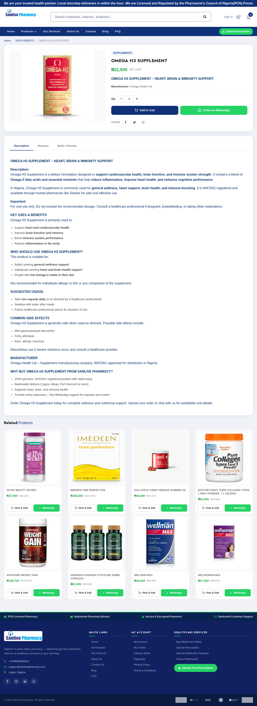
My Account (140, 641)
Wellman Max (143, 575)
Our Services (51, 31)
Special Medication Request (192, 653)
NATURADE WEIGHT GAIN (22, 575)
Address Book (142, 653)
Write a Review (66, 145)
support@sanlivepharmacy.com (27, 666)
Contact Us (97, 664)
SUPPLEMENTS (24, 40)
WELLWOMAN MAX (209, 575)
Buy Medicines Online (189, 641)
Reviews (43, 145)
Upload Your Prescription (195, 667)
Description (21, 145)
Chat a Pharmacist (187, 659)
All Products (98, 647)
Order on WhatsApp (213, 110)
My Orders (140, 647)
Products (29, 31)
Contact (91, 31)
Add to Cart (145, 110)
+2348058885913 (19, 661)
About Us (73, 31)
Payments (139, 659)
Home (11, 31)
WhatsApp (46, 508)
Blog (105, 31)
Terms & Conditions (145, 670)
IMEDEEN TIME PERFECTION (87, 490)
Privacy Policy (142, 664)
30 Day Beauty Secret (22, 490)
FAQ (117, 31)
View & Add (19, 508)
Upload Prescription (236, 31)
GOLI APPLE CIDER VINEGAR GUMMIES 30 (160, 490)
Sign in (228, 16)
